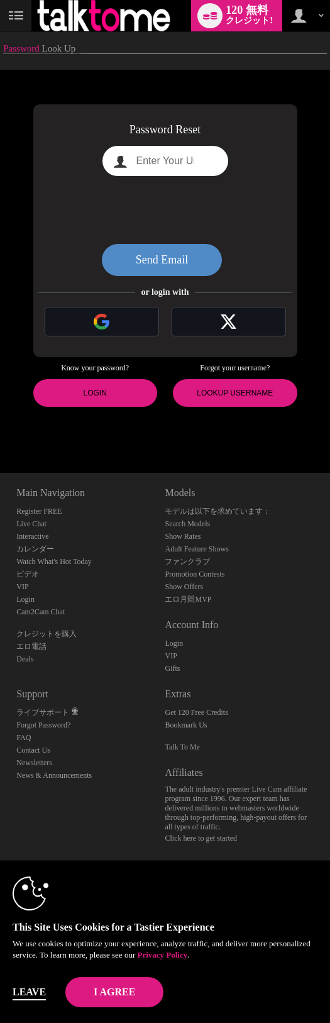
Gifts (172, 668)
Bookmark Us (186, 725)
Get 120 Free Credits (196, 712)
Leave (29, 992)
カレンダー (35, 549)
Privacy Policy (162, 954)
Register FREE (39, 511)
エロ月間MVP (188, 599)
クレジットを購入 (46, 633)
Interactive (32, 536)
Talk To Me (182, 747)
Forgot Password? (43, 725)
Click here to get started (201, 838)
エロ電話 (31, 646)
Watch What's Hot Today (54, 561)
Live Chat (31, 523)
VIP (22, 586)
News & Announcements (54, 775)
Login (95, 393)
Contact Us (33, 750)
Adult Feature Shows (196, 549)
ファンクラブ (187, 561)
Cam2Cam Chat (40, 611)
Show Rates (183, 536)
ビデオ (27, 574)
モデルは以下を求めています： (217, 511)
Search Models (187, 523)
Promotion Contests (194, 574)
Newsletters (34, 762)
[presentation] (165, 210)
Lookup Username (235, 393)
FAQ (23, 737)
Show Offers (184, 586)
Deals (24, 659)
